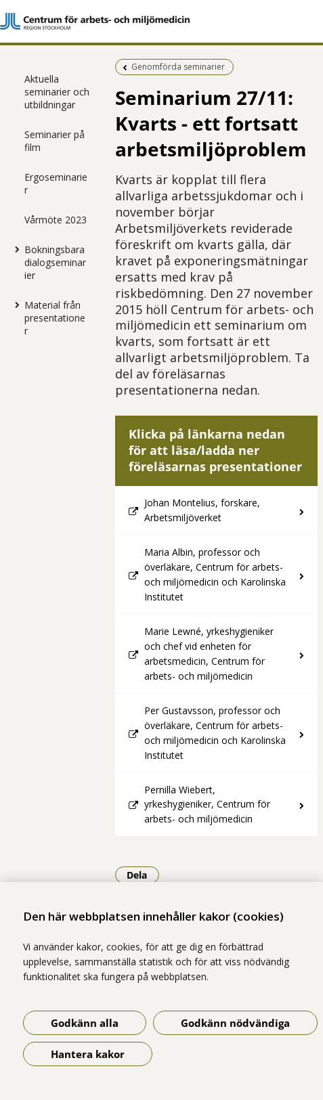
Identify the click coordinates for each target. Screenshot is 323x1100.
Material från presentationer (54, 318)
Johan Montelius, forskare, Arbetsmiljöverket (202, 510)
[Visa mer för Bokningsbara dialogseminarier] (14, 249)
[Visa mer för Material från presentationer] (14, 305)
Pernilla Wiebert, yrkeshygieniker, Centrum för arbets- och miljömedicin (207, 804)
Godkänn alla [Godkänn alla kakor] (85, 1023)
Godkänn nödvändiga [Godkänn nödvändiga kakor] (235, 1023)
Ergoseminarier (55, 183)
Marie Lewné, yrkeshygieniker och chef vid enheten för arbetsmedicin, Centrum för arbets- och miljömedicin (209, 653)
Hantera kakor (88, 1054)
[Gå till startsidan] (161, 21)
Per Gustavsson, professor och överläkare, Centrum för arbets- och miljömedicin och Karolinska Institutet (215, 733)
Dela (143, 874)
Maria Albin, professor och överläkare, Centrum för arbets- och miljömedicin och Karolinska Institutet (215, 574)
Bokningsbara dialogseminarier (55, 262)
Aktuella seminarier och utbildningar (56, 91)
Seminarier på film (54, 141)
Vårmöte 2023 (55, 219)
